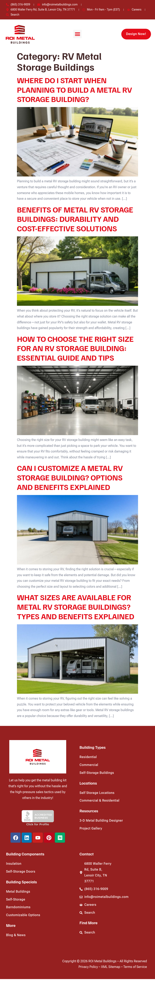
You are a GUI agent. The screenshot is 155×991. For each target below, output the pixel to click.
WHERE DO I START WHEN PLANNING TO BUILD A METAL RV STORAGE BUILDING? (74, 89)
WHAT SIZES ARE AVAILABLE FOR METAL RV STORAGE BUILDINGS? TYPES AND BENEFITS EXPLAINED (75, 606)
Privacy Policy (89, 967)
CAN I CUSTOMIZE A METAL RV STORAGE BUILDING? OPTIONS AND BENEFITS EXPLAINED (70, 477)
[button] (77, 34)
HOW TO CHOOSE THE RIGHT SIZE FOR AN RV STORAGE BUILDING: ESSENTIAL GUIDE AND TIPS (75, 348)
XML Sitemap (111, 967)
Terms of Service (135, 967)
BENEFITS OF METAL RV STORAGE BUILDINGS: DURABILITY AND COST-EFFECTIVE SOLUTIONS (75, 218)
